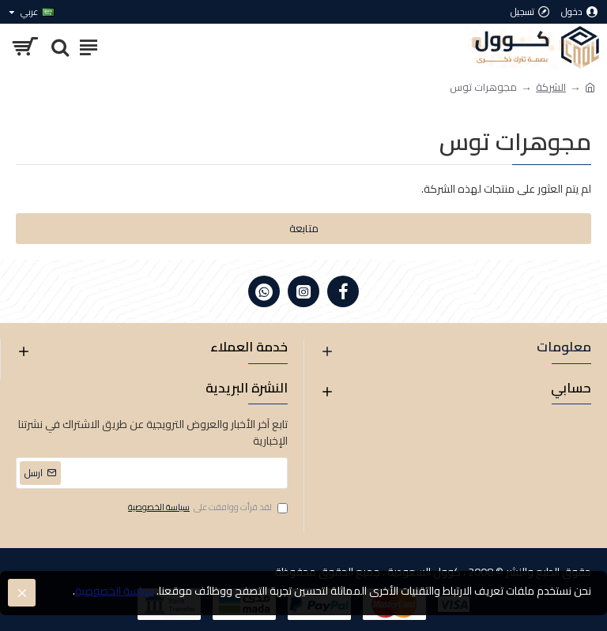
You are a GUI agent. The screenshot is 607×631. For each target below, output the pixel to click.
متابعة (304, 228)
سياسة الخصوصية (114, 591)
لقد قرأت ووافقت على (207, 508)
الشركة (551, 88)
